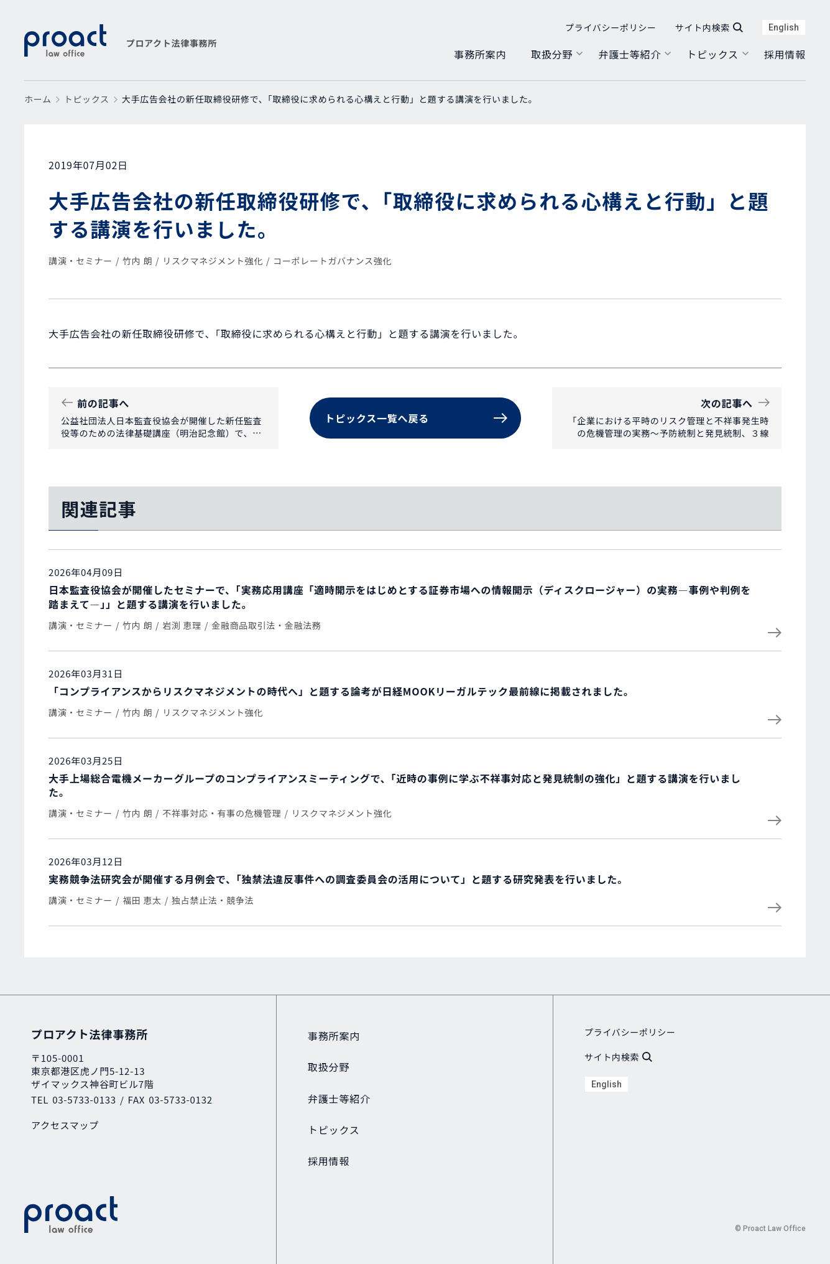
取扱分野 (552, 54)
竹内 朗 (137, 260)
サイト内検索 (709, 27)
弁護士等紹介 (629, 54)
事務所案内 (480, 54)
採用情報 (785, 54)
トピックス (712, 54)
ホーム (38, 99)
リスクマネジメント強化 (212, 260)
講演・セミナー (80, 260)
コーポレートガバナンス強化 (332, 260)
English (783, 27)
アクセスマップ (65, 1125)
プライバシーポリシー (611, 27)
